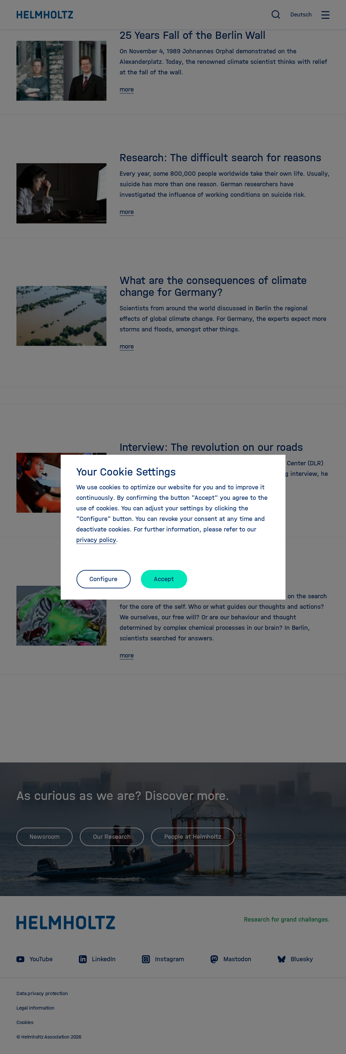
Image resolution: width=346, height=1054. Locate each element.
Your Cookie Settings (126, 472)
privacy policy (96, 540)
